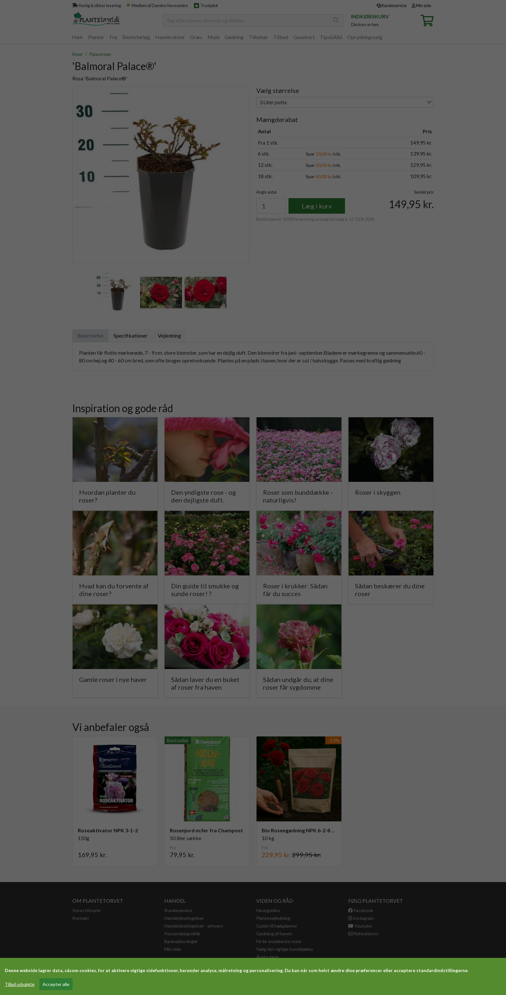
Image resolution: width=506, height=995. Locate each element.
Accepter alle (56, 984)
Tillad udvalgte (20, 984)
